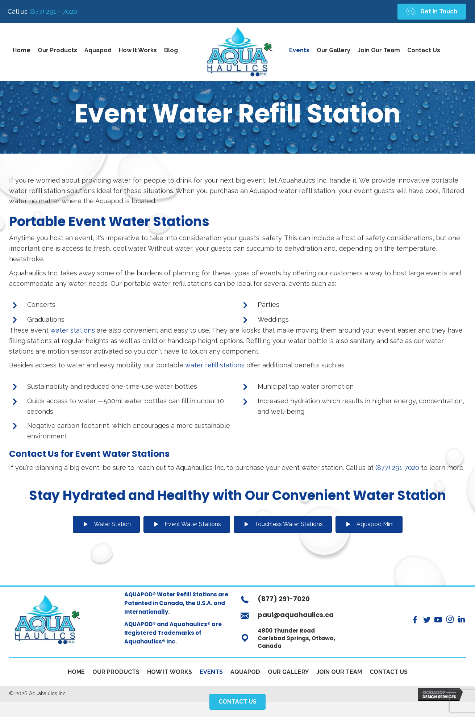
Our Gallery (288, 673)
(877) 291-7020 (397, 469)
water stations (72, 332)
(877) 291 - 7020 (44, 12)
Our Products (115, 673)
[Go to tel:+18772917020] (295, 602)
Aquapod (245, 673)
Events (211, 673)
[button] (431, 12)
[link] (21, 52)
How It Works (169, 673)
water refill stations (215, 367)
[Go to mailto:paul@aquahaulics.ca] (295, 618)
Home (76, 673)
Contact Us (389, 673)
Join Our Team (339, 673)
